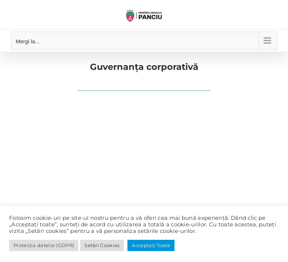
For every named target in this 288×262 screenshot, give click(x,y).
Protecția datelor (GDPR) (43, 245)
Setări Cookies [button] (101, 245)
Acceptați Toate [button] (151, 245)
